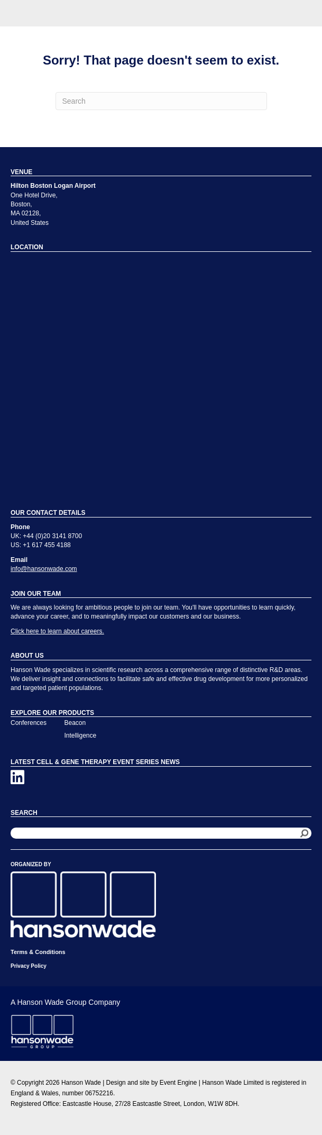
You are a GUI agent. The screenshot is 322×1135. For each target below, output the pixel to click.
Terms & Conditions (38, 952)
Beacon (75, 723)
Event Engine (178, 1082)
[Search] (161, 101)
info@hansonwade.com (44, 569)
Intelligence (81, 735)
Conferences (29, 723)
